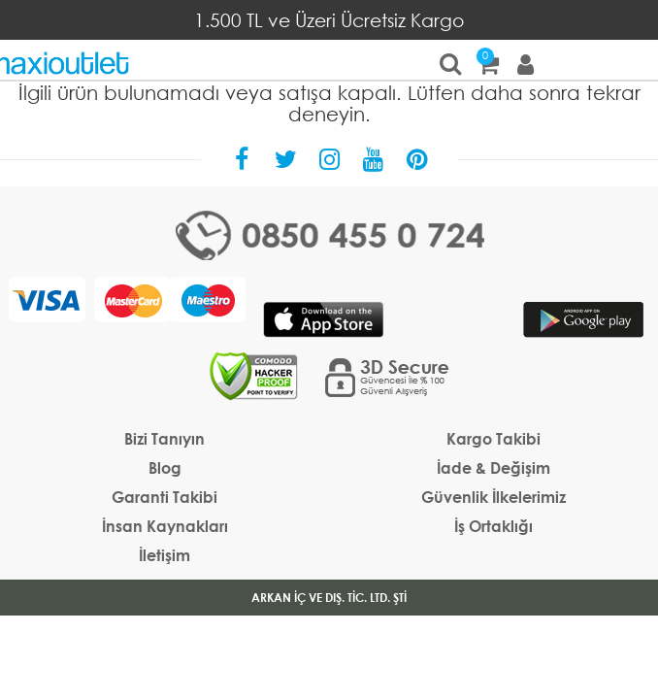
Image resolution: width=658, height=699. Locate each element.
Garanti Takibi (164, 496)
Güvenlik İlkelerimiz (493, 496)
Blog (164, 467)
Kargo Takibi (493, 438)
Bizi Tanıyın (164, 438)
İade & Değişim (493, 467)
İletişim (164, 555)
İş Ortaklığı (493, 525)
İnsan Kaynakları (165, 525)
